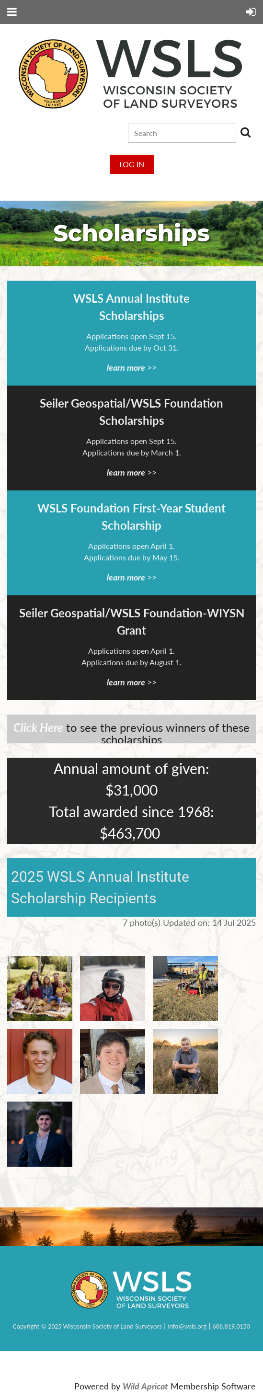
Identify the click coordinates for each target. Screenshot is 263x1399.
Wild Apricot (145, 1386)
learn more (126, 367)
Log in (131, 164)
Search (245, 132)
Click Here (38, 727)
